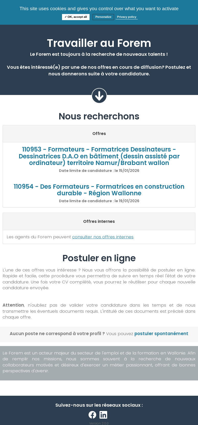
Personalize (103, 16)
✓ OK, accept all (76, 16)
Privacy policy (127, 16)
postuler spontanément (161, 334)
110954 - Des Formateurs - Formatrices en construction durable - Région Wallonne (99, 189)
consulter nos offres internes (102, 237)
